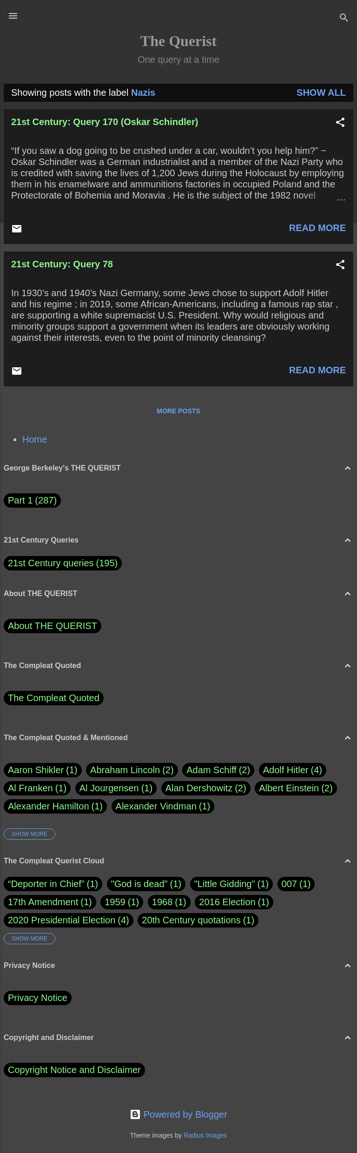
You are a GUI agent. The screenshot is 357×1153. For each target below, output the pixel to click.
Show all (321, 92)
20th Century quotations (191, 920)
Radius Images (205, 1135)
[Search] (344, 19)
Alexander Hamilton (55, 806)
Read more (317, 228)
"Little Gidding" (224, 884)
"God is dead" (139, 884)
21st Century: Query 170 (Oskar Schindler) (104, 122)
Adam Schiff (218, 770)
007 (289, 884)
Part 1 (32, 500)
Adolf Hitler (292, 770)
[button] (340, 123)
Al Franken (37, 788)
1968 (162, 902)
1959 (115, 902)
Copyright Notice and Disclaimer (74, 1070)
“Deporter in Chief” (46, 884)
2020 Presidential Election (61, 920)
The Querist (178, 41)
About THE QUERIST (52, 626)
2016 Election (227, 902)
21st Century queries (51, 563)
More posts (178, 411)
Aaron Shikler (43, 770)
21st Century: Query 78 (62, 264)
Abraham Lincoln (132, 770)
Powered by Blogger (178, 1114)
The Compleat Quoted (53, 698)
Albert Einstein (295, 788)
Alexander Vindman (163, 806)
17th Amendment (43, 902)
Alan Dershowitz (205, 788)
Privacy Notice (37, 998)
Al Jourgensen (115, 788)
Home (34, 439)
